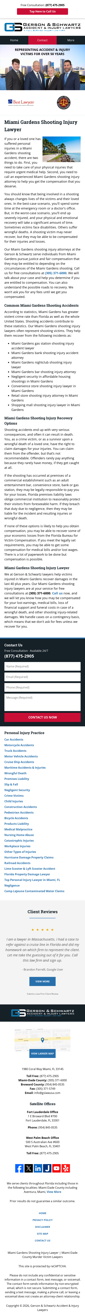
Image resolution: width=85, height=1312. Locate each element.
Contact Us (13, 645)
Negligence (12, 885)
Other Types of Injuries (20, 852)
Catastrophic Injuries (19, 841)
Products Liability (16, 824)
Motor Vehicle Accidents (21, 756)
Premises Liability (16, 779)
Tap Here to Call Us (43, 11)
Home (14, 40)
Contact (42, 40)
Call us (57, 593)
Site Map (42, 1233)
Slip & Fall (11, 784)
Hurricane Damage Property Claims (29, 857)
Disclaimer (42, 1226)
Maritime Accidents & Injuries (25, 768)
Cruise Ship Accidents (19, 762)
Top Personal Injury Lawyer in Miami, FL (32, 880)
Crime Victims (14, 796)
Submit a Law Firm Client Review (42, 993)
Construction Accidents (20, 807)
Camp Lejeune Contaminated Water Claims (34, 891)
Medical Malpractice (18, 829)
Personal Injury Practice (24, 732)
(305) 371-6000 (55, 273)
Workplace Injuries (17, 846)
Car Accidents (13, 739)
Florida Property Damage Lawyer (27, 874)
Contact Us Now (42, 717)
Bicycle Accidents (16, 818)
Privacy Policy (43, 1220)
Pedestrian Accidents (19, 812)
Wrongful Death (15, 773)
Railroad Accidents (17, 863)
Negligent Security (17, 790)
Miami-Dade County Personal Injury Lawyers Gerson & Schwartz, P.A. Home (42, 27)
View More (43, 981)
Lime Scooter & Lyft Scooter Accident (29, 869)
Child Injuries (13, 801)
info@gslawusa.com (47, 1093)
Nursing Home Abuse (19, 835)
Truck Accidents (15, 751)
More (70, 40)
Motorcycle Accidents (19, 745)
